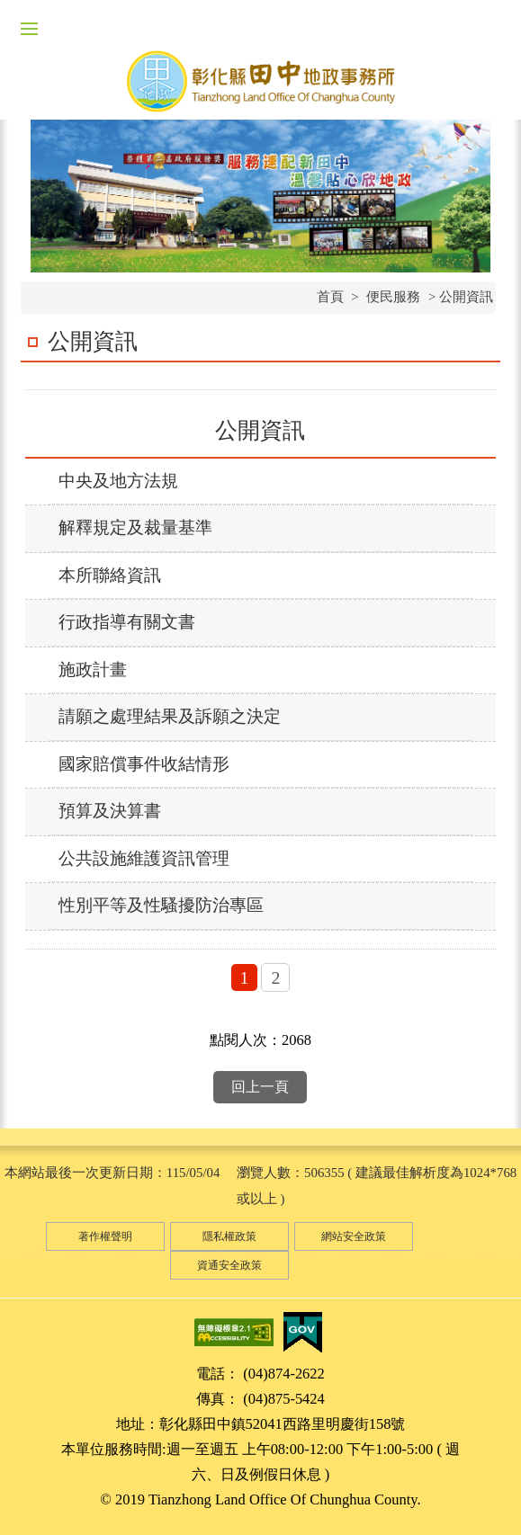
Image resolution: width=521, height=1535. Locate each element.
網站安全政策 (353, 1236)
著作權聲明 (105, 1236)
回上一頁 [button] (260, 1086)
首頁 (330, 297)
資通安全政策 (229, 1265)
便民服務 (393, 297)
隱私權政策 (229, 1236)
